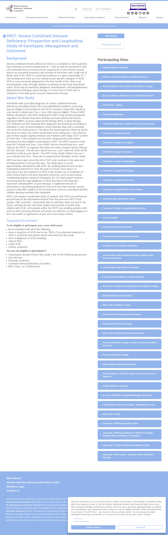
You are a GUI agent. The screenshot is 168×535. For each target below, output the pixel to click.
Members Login (15, 486)
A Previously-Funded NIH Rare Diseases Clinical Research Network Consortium (84, 26)
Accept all (140, 527)
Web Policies (14, 478)
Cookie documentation (81, 521)
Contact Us (13, 490)
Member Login (87, 9)
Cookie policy (78, 518)
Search (76, 9)
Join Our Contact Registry (103, 9)
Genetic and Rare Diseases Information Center (33, 482)
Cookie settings (93, 527)
